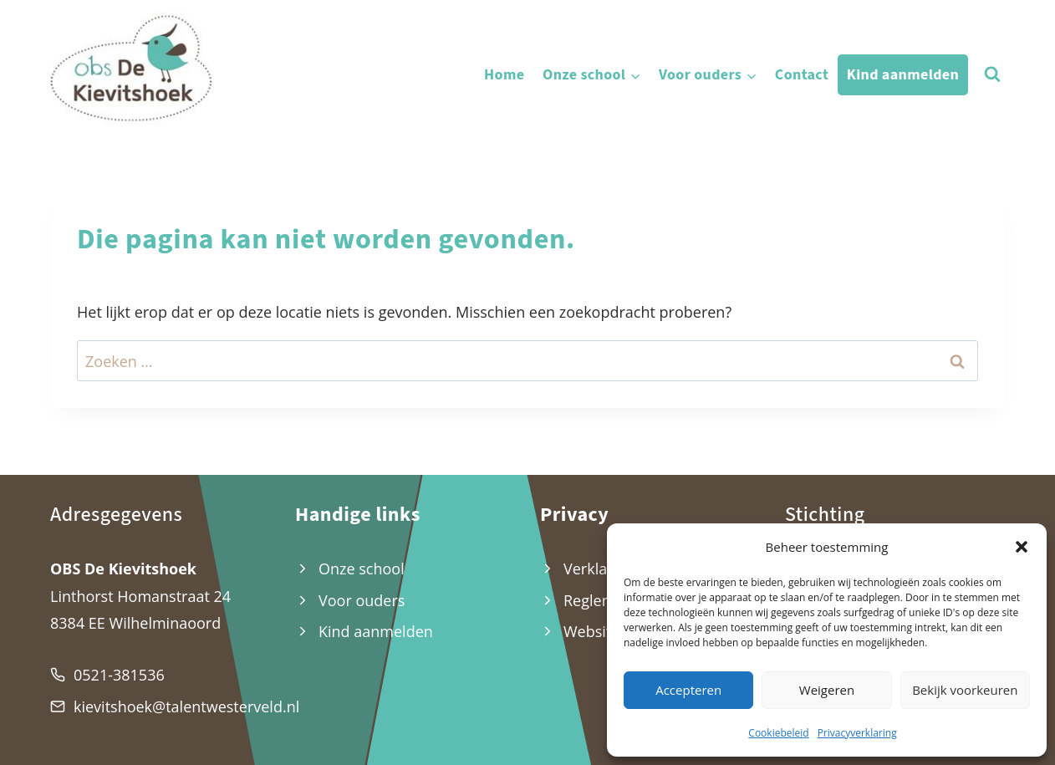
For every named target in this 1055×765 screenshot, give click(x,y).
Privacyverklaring (857, 733)
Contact (801, 74)
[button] (1021, 546)
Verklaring (599, 568)
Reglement (601, 600)
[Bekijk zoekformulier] (992, 74)
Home (504, 74)
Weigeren (826, 689)
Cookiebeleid (778, 733)
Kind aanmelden (903, 74)
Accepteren (688, 689)
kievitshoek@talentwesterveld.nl (186, 706)
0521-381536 (119, 675)
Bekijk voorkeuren (964, 689)
